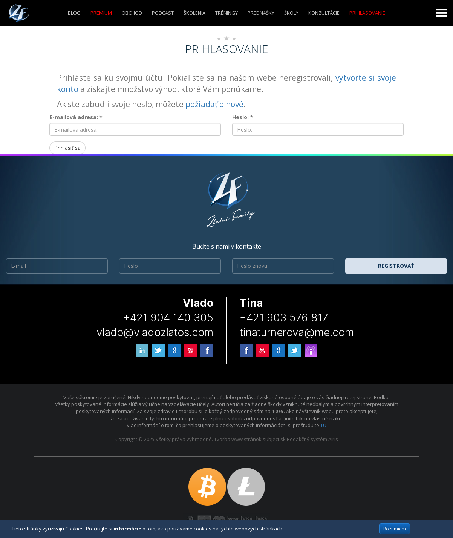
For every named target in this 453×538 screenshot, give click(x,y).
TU (323, 425)
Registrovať (396, 265)
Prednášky (261, 12)
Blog (74, 12)
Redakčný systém (307, 439)
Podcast (163, 12)
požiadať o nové (214, 104)
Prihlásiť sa (67, 147)
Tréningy (226, 12)
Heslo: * (242, 117)
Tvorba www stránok (238, 439)
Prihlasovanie (367, 12)
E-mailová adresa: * (76, 117)
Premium (101, 12)
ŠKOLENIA (194, 12)
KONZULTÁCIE (324, 12)
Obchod (132, 12)
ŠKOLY (291, 12)
